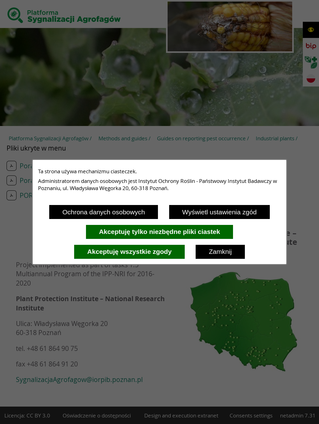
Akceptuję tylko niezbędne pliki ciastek (159, 231)
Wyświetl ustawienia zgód (219, 212)
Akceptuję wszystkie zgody (129, 251)
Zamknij (220, 251)
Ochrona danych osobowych (103, 212)
